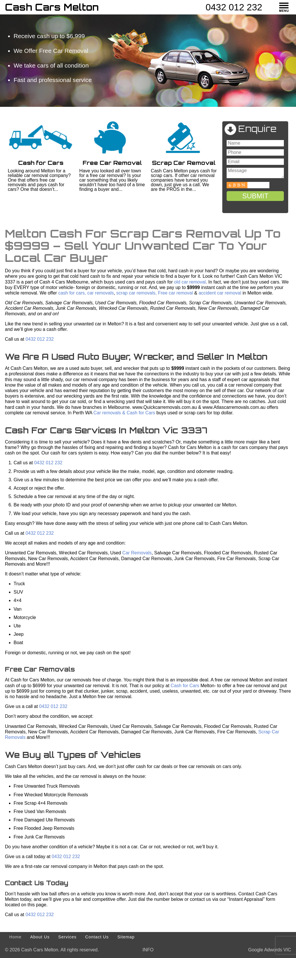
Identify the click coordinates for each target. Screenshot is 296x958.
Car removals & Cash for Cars (123, 412)
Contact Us (97, 937)
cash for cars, (71, 292)
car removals (100, 292)
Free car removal (175, 292)
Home (15, 937)
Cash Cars (52, 7)
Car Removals (136, 552)
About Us (39, 937)
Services (67, 937)
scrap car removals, (136, 292)
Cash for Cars (185, 685)
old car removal (190, 281)
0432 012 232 (234, 7)
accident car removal (220, 292)
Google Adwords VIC (269, 949)
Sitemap (126, 937)
